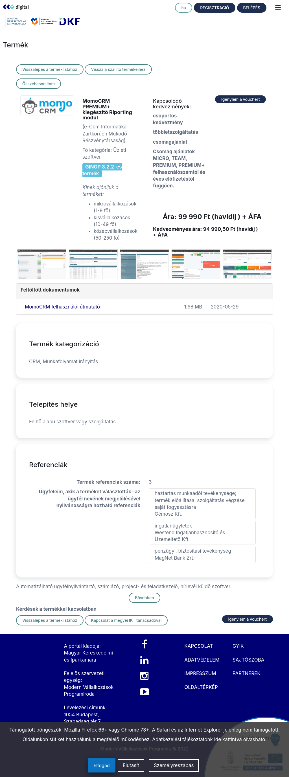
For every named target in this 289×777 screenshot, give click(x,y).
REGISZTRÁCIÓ (214, 7)
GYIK (238, 646)
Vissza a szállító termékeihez (118, 69)
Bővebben (144, 597)
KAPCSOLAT (198, 646)
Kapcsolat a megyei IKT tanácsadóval (126, 620)
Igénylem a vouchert (240, 99)
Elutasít (131, 765)
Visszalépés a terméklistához (49, 69)
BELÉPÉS (251, 7)
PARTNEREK (246, 673)
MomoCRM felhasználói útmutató (62, 307)
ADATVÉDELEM (201, 660)
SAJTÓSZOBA (248, 660)
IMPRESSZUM (200, 673)
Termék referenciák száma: (108, 482)
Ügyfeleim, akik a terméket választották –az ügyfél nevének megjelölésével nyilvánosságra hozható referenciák (89, 498)
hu (183, 7)
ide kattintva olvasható (239, 739)
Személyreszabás (174, 765)
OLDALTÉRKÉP (201, 687)
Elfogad (102, 765)
